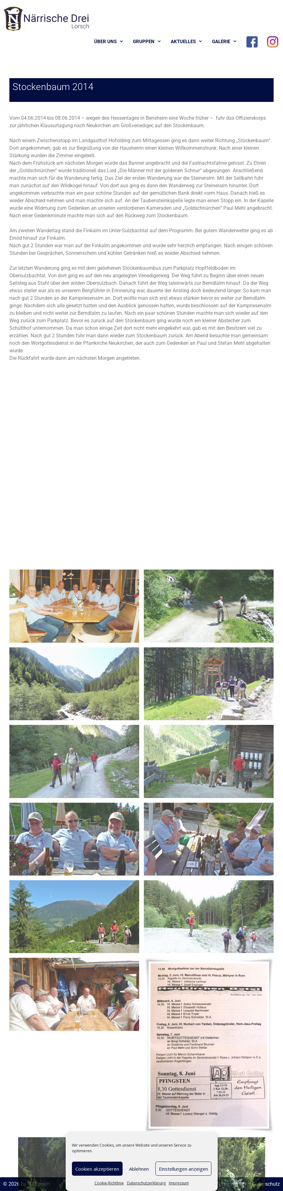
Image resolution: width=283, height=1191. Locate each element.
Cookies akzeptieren (97, 1169)
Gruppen (149, 41)
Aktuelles (189, 41)
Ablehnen (139, 1169)
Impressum (179, 1183)
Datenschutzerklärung (146, 1183)
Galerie (227, 41)
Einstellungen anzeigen (183, 1169)
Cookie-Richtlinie (109, 1183)
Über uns (111, 41)
